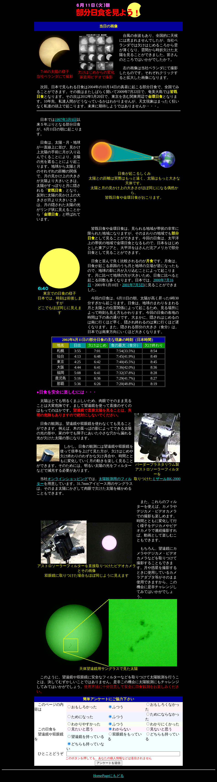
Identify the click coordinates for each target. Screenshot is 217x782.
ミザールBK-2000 (166, 479)
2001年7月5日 (133, 285)
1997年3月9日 (66, 120)
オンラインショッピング (68, 479)
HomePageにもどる (108, 776)
